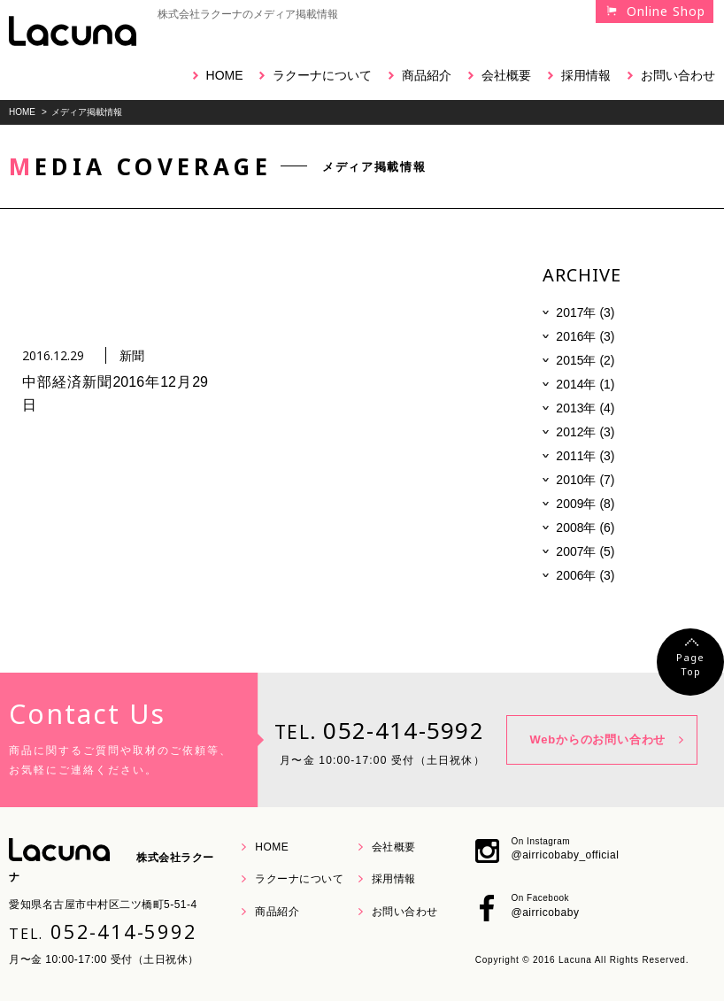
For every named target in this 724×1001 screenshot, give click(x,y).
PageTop (690, 664)
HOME (224, 75)
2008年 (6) (585, 527)
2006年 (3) (585, 575)
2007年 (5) (585, 551)
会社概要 (506, 75)
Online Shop (666, 11)
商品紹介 (426, 75)
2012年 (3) (585, 432)
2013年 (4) (585, 408)
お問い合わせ (678, 75)
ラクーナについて (322, 75)
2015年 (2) (585, 360)
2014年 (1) (585, 384)
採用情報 (586, 75)
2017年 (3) (585, 312)
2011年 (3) (585, 456)
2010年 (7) (585, 480)
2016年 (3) (585, 336)
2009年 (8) (585, 503)
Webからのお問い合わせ (597, 739)
